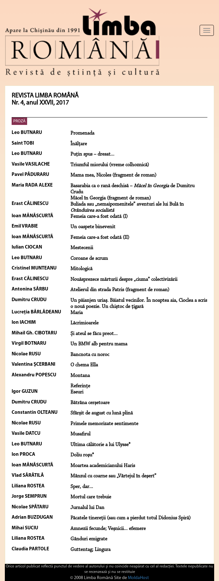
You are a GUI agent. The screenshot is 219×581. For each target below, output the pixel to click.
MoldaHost (138, 578)
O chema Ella (84, 365)
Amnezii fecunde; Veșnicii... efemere (108, 528)
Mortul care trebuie (90, 497)
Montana (80, 375)
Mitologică (81, 268)
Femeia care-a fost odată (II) (99, 237)
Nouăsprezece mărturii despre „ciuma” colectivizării (123, 279)
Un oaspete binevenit (92, 226)
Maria (76, 312)
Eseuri (76, 392)
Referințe (80, 386)
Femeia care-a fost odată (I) (99, 216)
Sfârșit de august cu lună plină (101, 413)
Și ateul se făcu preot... (94, 333)
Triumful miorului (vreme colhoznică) (109, 165)
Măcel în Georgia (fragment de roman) (110, 198)
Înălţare (78, 144)
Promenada (82, 133)
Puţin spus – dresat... (92, 154)
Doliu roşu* (82, 455)
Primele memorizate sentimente (104, 423)
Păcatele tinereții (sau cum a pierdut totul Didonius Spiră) (130, 518)
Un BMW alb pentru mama (98, 344)
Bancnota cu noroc (89, 354)
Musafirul (80, 434)
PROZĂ (19, 121)
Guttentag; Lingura (90, 549)
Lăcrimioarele (84, 323)
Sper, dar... (81, 486)
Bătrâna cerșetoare (90, 402)
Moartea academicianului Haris (102, 465)
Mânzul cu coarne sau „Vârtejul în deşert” (113, 476)
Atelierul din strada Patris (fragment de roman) (119, 289)
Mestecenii (81, 247)
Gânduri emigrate (88, 539)
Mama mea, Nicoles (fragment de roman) (113, 175)
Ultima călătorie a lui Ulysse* (100, 444)
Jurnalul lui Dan (87, 507)
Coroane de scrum (89, 258)
